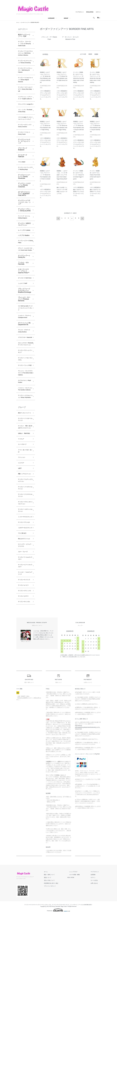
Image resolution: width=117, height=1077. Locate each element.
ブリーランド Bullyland (22, 193)
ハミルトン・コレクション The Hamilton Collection (24, 481)
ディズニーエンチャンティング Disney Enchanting (24, 72)
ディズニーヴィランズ (24, 730)
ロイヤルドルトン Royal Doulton (24, 472)
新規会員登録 (89, 12)
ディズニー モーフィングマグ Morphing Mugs (24, 215)
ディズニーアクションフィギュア (24, 432)
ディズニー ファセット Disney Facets (24, 177)
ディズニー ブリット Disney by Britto (24, 258)
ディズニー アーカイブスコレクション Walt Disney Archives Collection (24, 59)
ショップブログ (78, 1036)
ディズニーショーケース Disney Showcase (24, 225)
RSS (75, 1042)
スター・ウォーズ (24, 697)
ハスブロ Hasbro (23, 288)
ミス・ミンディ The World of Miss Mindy (24, 144)
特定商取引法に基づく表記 (59, 1047)
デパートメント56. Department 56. (24, 393)
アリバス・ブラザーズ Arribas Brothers (24, 402)
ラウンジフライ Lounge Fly (23, 135)
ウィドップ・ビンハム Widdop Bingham (24, 267)
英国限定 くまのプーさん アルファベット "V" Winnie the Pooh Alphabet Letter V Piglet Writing (45, 125)
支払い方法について (57, 1045)
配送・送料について (57, 1039)
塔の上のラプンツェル (24, 678)
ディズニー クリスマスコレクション (24, 617)
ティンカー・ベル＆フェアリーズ (24, 721)
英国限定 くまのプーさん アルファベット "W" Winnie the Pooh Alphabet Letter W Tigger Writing (62, 125)
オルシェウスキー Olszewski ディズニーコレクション (24, 422)
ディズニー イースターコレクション (24, 521)
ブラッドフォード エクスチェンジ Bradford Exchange (24, 354)
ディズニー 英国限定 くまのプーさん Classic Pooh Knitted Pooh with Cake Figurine (95, 175)
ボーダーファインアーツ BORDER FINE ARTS (32, 22)
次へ (81, 218)
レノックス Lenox (24, 283)
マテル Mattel (22, 207)
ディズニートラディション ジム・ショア (24, 251)
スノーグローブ (23, 555)
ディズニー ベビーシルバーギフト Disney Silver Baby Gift (24, 112)
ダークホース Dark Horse (24, 340)
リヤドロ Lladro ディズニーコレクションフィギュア (24, 156)
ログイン (98, 12)
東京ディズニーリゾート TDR (24, 35)
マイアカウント (80, 12)
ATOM (79, 1042)
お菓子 (20, 582)
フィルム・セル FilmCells (23, 323)
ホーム (17, 22)
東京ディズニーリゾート (24, 513)
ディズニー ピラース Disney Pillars (24, 295)
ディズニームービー (24, 739)
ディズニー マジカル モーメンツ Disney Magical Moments (24, 98)
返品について (56, 1042)
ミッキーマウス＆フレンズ (24, 646)
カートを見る (95, 1045)
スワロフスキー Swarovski (23, 412)
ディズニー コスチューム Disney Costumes (24, 234)
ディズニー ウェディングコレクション (24, 599)
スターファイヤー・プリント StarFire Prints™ (23, 331)
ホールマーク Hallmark (22, 200)
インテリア (22, 576)
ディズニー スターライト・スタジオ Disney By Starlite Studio (24, 46)
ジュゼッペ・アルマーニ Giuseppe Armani (24, 384)
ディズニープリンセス (24, 655)
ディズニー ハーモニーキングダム (24, 440)
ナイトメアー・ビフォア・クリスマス (24, 688)
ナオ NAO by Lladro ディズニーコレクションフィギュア (24, 372)
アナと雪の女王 (23, 671)
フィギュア (22, 549)
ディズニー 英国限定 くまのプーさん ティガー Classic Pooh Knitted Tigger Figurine (78, 175)
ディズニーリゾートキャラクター (24, 713)
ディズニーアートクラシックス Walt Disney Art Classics (24, 84)
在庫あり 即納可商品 (24, 541)
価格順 (90, 54)
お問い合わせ (95, 1047)
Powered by (58, 1072)
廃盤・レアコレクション (24, 589)
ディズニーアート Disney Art (24, 316)
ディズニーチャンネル (24, 765)
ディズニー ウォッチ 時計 (24, 449)
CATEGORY (51, 18)
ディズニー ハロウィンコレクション (24, 637)
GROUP (66, 18)
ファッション (22, 569)
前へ (59, 218)
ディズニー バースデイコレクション (24, 609)
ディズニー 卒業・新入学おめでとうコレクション (24, 531)
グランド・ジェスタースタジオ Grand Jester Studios (24, 306)
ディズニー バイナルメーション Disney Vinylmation (24, 492)
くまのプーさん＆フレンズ (24, 663)
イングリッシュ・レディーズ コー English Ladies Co (24, 124)
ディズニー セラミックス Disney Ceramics (24, 167)
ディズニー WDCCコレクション (24, 277)
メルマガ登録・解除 (79, 1039)
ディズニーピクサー (24, 756)
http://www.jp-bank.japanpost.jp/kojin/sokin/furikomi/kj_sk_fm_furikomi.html (87, 891)
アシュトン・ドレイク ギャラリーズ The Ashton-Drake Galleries (24, 460)
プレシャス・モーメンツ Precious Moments (24, 362)
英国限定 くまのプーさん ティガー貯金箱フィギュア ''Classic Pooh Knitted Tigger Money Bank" (62, 175)
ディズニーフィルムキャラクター (24, 704)
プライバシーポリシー (58, 1050)
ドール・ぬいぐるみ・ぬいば (24, 562)
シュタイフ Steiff (24, 347)
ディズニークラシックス (24, 747)
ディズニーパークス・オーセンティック (24, 185)
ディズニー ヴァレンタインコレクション (24, 627)
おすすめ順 (83, 54)
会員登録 (94, 1039)
